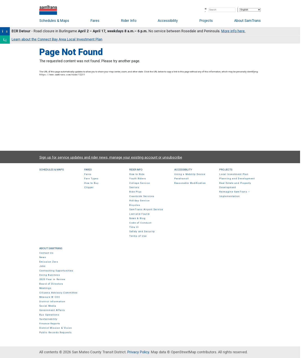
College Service (139, 183)
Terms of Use (138, 236)
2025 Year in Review (52, 279)
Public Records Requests (55, 332)
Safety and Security (142, 231)
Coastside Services (141, 196)
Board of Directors (51, 284)
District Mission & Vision (55, 328)
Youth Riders (137, 178)
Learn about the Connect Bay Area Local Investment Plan (57, 39)
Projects (206, 21)
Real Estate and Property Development (235, 185)
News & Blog (137, 218)
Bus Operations (49, 315)
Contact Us (46, 253)
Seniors (134, 187)
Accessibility (168, 21)
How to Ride (137, 174)
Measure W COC (49, 297)
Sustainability (48, 319)
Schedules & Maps (54, 21)
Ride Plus (135, 192)
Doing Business (49, 275)
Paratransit (181, 178)
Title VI (134, 227)
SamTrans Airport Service (146, 209)
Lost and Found (139, 214)
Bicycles (134, 205)
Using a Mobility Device (189, 174)
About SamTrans (247, 21)
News (42, 257)
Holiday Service (139, 200)
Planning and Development (237, 178)
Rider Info (128, 21)
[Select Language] (250, 9)
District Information (52, 301)
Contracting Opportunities (56, 270)
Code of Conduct (140, 223)
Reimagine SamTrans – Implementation (234, 194)
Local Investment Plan (233, 174)
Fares (95, 21)
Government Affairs (52, 310)
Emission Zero (48, 262)
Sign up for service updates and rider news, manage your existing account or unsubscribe (110, 157)
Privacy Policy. (138, 352)
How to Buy (91, 183)
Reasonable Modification (190, 183)
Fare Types (91, 178)
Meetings (45, 288)
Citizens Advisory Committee (58, 292)
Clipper (89, 187)
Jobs (42, 266)
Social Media (47, 306)
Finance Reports (49, 323)
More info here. (233, 31)
